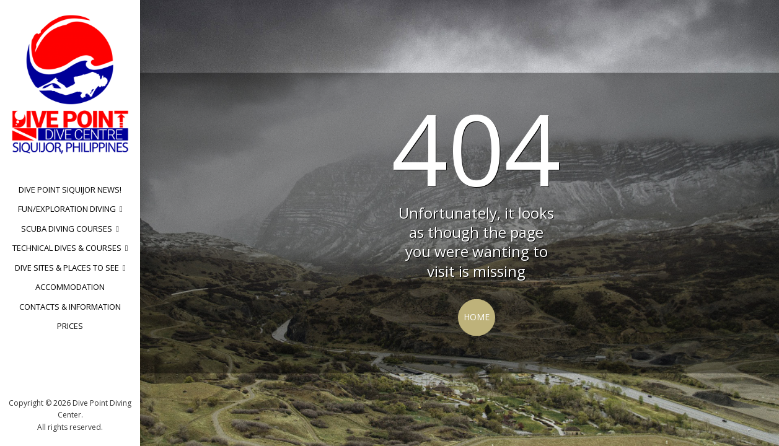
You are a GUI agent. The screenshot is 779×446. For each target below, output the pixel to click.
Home (477, 317)
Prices (70, 325)
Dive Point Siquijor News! (70, 189)
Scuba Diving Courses (66, 228)
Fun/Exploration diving (67, 208)
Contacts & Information (70, 306)
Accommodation (70, 286)
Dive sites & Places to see (67, 267)
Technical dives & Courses (66, 247)
